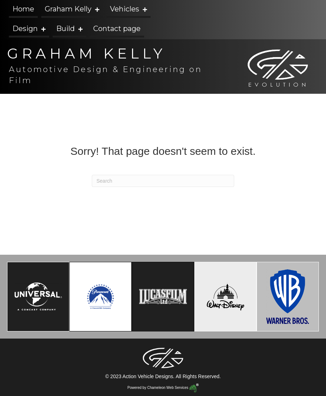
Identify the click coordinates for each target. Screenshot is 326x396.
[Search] (163, 181)
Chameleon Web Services (173, 388)
